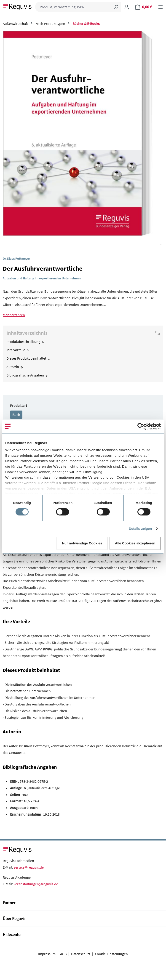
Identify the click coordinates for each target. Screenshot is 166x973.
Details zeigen (140, 529)
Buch (16, 414)
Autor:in (12, 366)
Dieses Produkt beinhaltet (26, 358)
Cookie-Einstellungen (111, 954)
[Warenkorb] (143, 6)
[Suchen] (116, 7)
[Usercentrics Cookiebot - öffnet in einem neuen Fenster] (141, 426)
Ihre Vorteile (15, 349)
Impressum (47, 954)
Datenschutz (80, 954)
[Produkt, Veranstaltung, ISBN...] (73, 7)
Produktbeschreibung (23, 341)
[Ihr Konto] (126, 6)
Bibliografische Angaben (25, 375)
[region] (83, 138)
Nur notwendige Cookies (82, 543)
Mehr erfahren (14, 315)
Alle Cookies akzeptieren (135, 543)
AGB (63, 954)
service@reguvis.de (29, 867)
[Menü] (160, 6)
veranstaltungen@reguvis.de (36, 884)
